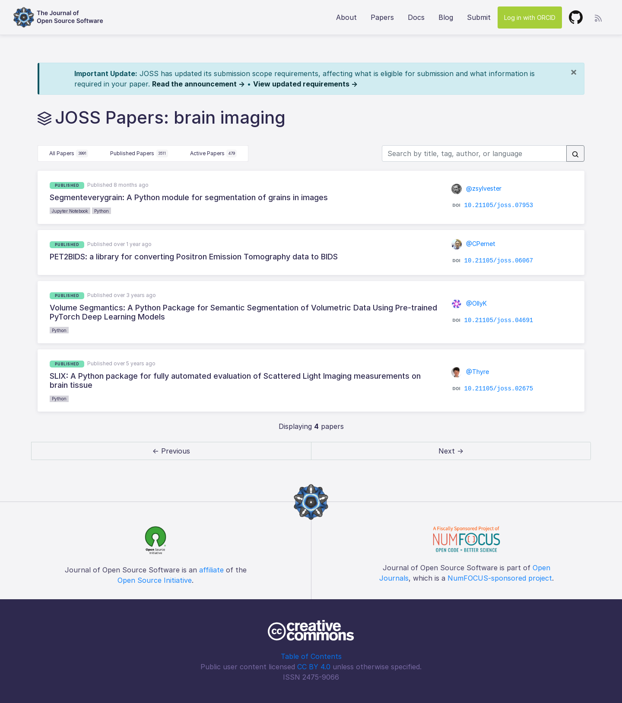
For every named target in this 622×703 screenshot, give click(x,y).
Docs (416, 17)
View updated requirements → (305, 84)
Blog (445, 17)
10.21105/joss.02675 (498, 388)
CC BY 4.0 (313, 666)
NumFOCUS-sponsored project (499, 578)
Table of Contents (311, 656)
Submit (479, 17)
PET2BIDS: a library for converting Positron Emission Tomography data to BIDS (194, 256)
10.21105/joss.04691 (498, 320)
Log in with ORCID (529, 17)
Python (101, 211)
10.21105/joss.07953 (498, 205)
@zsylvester (476, 188)
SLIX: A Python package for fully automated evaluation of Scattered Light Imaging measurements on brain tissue (235, 380)
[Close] (573, 72)
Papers (382, 17)
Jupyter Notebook (70, 211)
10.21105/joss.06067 (498, 260)
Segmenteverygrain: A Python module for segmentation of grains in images (189, 197)
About (346, 17)
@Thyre (470, 371)
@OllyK (469, 303)
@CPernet (473, 243)
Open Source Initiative (154, 580)
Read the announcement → (198, 84)
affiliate (211, 570)
